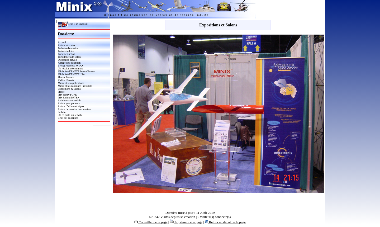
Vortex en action (66, 54)
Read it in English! (73, 23)
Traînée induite (66, 51)
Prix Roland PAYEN (68, 97)
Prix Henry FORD (67, 94)
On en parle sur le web (70, 115)
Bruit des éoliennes (68, 117)
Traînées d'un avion (68, 48)
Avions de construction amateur (74, 109)
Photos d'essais (66, 77)
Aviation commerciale (69, 100)
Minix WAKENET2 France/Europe (76, 71)
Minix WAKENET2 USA (71, 74)
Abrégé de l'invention (69, 62)
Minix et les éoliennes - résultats (75, 85)
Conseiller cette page (150, 222)
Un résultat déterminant (70, 68)
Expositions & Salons (69, 88)
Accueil (62, 42)
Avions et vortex (66, 45)
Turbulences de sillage (70, 56)
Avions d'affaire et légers (71, 106)
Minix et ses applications (71, 83)
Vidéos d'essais (66, 80)
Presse (61, 91)
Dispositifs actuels (67, 59)
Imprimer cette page (186, 222)
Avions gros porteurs (69, 103)
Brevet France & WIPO (70, 65)
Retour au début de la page (225, 222)
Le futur (62, 112)
